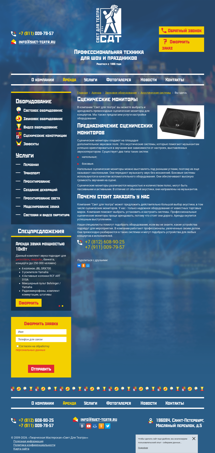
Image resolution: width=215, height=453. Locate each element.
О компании (42, 79)
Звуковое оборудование (43, 119)
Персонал (31, 164)
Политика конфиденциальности (34, 445)
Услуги (90, 79)
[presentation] (39, 358)
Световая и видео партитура (46, 215)
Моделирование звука (41, 206)
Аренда (69, 79)
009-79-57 (36, 33)
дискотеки (22, 259)
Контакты (174, 79)
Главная (82, 92)
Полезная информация (28, 441)
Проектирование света (42, 198)
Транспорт (32, 173)
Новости (149, 79)
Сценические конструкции (45, 135)
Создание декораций (40, 190)
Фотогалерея (118, 79)
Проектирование (37, 181)
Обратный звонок (185, 30)
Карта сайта (21, 448)
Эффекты (31, 144)
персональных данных (30, 350)
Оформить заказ (175, 44)
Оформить (28, 302)
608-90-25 (105, 242)
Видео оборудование (40, 127)
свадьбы (36, 259)
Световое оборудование (43, 110)
